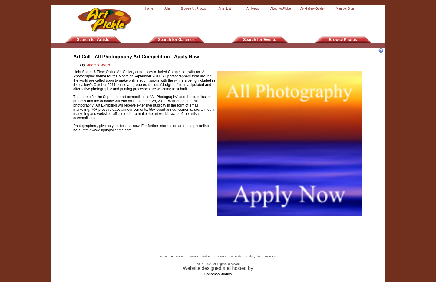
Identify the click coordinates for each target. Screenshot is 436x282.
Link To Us (220, 256)
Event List (271, 256)
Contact (193, 256)
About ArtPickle (280, 8)
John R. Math (98, 65)
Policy (206, 256)
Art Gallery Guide (312, 8)
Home (149, 8)
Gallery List (253, 256)
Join (167, 8)
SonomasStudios (218, 274)
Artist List (224, 8)
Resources (177, 256)
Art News (252, 8)
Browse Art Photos (193, 8)
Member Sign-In (346, 8)
